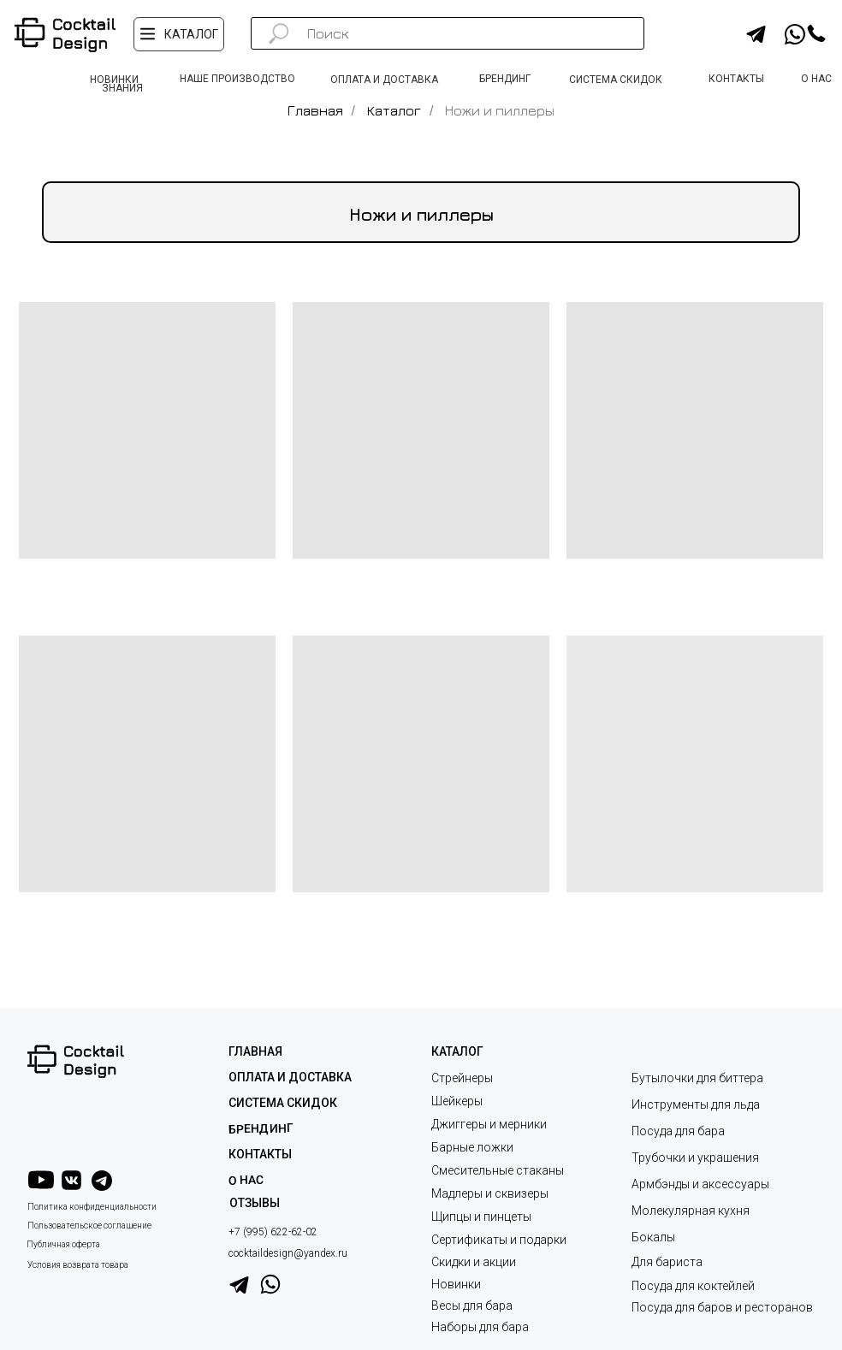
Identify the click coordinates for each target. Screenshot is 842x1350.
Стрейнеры (462, 1078)
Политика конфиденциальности (92, 1206)
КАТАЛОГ (457, 1051)
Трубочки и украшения (695, 1157)
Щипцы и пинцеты (481, 1216)
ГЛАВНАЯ (255, 1051)
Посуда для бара (678, 1131)
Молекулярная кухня (691, 1210)
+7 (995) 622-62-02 (272, 1232)
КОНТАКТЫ (260, 1154)
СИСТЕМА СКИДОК (282, 1103)
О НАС (246, 1180)
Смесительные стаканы (497, 1170)
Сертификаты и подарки (498, 1239)
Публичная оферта (63, 1244)
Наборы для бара (480, 1327)
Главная (315, 110)
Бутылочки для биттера (697, 1078)
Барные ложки (472, 1147)
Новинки (456, 1284)
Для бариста (667, 1262)
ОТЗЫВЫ (254, 1203)
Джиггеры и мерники (489, 1124)
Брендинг (261, 1128)
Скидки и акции (473, 1262)
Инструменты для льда (696, 1104)
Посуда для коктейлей (693, 1286)
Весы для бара (472, 1305)
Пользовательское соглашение (89, 1225)
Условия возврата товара (77, 1265)
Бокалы (653, 1237)
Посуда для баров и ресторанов (722, 1307)
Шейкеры (457, 1101)
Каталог (394, 110)
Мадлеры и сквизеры (489, 1193)
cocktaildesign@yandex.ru (287, 1253)
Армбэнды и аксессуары (700, 1184)
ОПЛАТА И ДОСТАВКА (290, 1077)
